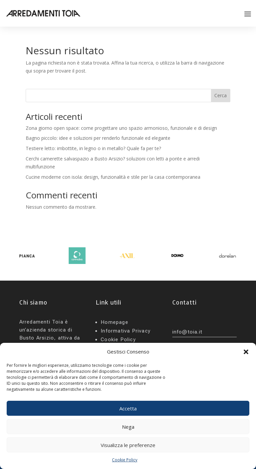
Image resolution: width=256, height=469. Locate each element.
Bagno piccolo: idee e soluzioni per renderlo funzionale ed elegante (98, 138)
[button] (246, 352)
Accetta (128, 408)
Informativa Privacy (126, 331)
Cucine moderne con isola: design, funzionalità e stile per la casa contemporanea (113, 177)
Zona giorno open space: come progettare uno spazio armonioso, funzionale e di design (121, 128)
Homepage (114, 322)
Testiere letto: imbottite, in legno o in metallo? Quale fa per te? (93, 148)
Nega (128, 426)
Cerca (220, 95)
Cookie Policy (124, 460)
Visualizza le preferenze (128, 445)
